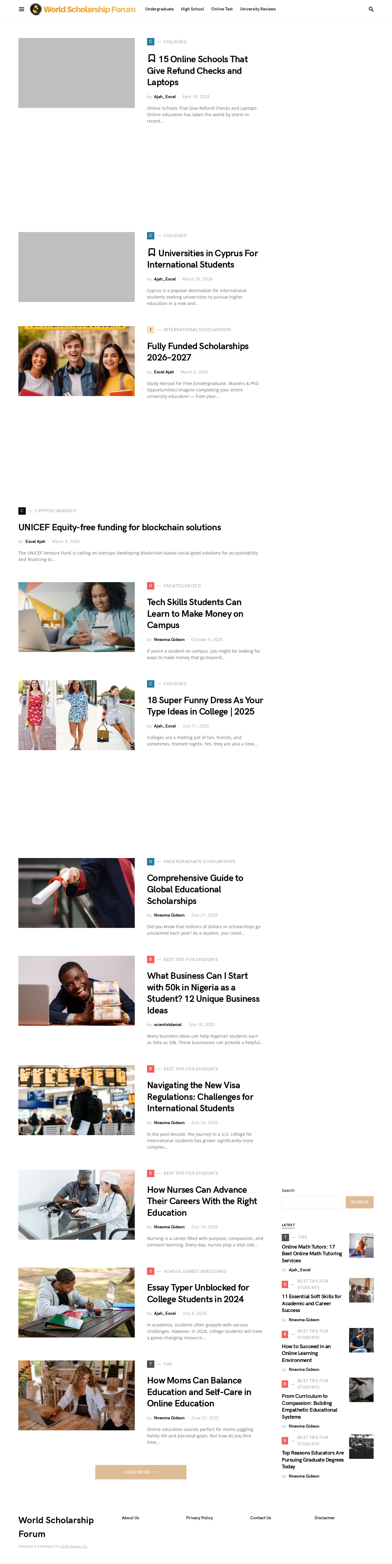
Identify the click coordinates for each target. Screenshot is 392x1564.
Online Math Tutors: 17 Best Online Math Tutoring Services (312, 1254)
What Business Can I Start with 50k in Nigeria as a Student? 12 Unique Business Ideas (203, 993)
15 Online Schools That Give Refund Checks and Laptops (197, 71)
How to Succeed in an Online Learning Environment (306, 1353)
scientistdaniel (168, 1024)
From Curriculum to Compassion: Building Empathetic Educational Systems (309, 1406)
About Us (130, 1517)
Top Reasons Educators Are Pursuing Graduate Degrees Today (313, 1460)
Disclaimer (325, 1517)
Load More (138, 1472)
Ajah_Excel (165, 96)
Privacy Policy (199, 1517)
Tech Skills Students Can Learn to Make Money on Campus (195, 614)
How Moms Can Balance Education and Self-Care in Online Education (199, 1392)
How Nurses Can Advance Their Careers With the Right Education (202, 1201)
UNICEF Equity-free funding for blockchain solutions (119, 527)
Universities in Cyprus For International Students (202, 259)
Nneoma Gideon (169, 639)
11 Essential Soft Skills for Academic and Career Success (311, 1303)
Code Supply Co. (74, 1546)
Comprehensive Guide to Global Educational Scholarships (195, 890)
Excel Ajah (164, 372)
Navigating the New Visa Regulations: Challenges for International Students (200, 1097)
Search (288, 1190)
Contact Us (260, 1517)
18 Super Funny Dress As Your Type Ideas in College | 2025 (205, 706)
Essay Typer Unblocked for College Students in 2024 (198, 1293)
